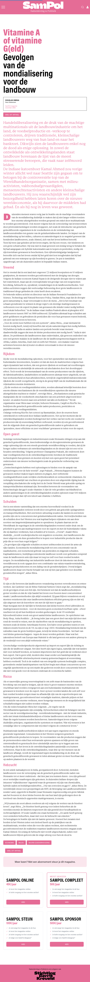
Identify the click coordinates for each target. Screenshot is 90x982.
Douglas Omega (12, 100)
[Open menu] (3, 7)
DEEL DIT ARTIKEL (12, 115)
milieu (21, 843)
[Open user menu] (87, 7)
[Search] (82, 7)
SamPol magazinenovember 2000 (11, 107)
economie (9, 843)
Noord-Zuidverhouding (39, 843)
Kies (23, 902)
